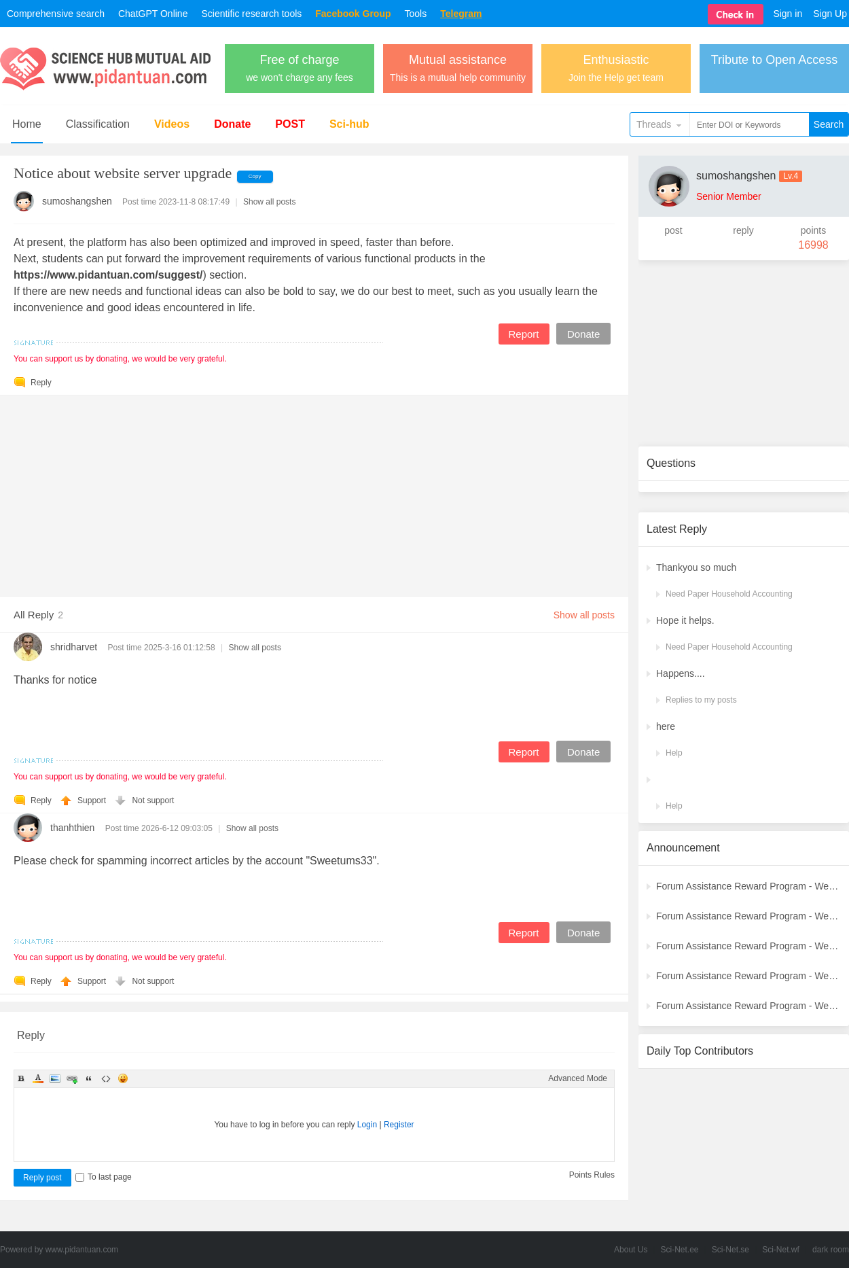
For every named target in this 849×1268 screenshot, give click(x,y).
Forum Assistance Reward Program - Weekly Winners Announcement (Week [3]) (748, 975)
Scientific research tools (251, 13)
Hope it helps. (685, 620)
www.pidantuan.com (82, 1249)
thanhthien (72, 827)
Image (55, 1078)
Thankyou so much (696, 567)
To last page (103, 1177)
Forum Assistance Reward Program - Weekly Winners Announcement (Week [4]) (748, 945)
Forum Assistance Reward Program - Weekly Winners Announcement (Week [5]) (748, 916)
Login (367, 1124)
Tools (416, 13)
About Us (630, 1249)
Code (106, 1078)
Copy (255, 176)
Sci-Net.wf (780, 1249)
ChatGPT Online (152, 13)
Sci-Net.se (730, 1249)
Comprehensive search (56, 13)
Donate (232, 124)
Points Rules (592, 1175)
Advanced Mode (577, 1078)
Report (523, 334)
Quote (89, 1078)
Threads (653, 124)
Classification (98, 124)
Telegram (461, 13)
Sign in (787, 13)
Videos (171, 124)
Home (26, 124)
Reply (41, 382)
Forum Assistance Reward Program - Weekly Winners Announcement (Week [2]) (748, 1005)
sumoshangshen (77, 201)
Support (92, 800)
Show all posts (269, 202)
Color (38, 1078)
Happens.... (680, 673)
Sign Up (830, 13)
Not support (153, 800)
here (665, 726)
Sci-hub (349, 124)
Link (72, 1078)
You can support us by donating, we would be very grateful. (120, 359)
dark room (830, 1249)
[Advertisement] (314, 490)
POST (290, 124)
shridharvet (73, 646)
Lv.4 (790, 176)
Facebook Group (353, 13)
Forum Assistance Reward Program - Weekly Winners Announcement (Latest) (748, 886)
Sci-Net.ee (680, 1249)
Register (399, 1124)
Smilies (123, 1078)
